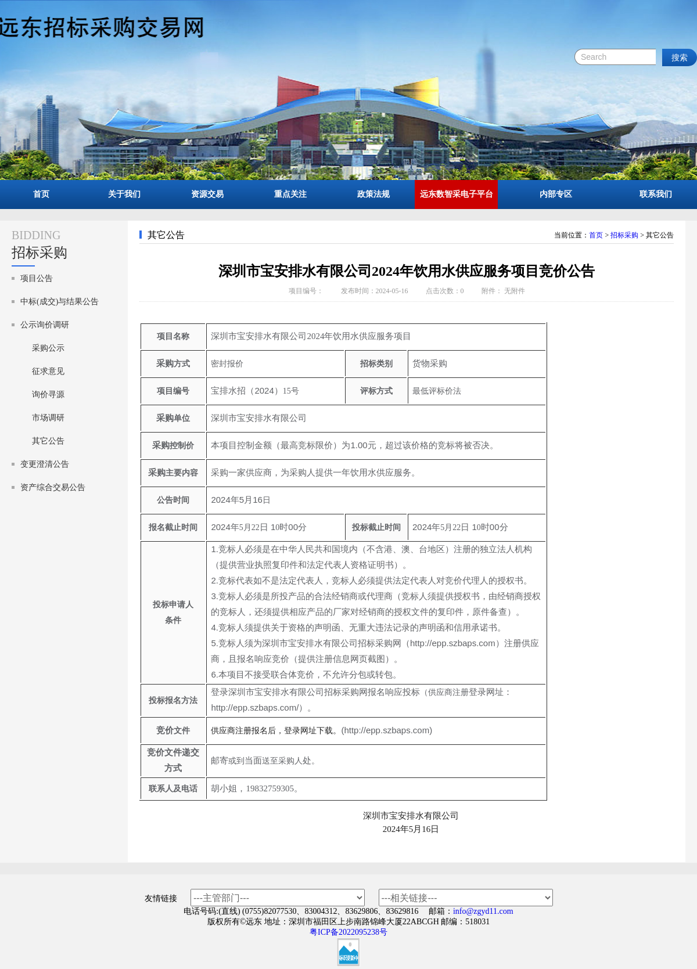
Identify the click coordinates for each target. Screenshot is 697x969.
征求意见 (48, 371)
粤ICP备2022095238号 (348, 932)
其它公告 (48, 441)
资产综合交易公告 (52, 487)
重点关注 (290, 194)
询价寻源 (48, 394)
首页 (41, 194)
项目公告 (36, 278)
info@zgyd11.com (483, 911)
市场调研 (48, 417)
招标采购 (624, 235)
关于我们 (124, 194)
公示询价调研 (44, 324)
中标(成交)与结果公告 (59, 301)
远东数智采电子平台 (456, 194)
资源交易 (207, 194)
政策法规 (373, 194)
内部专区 (556, 194)
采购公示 (48, 348)
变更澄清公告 (44, 464)
